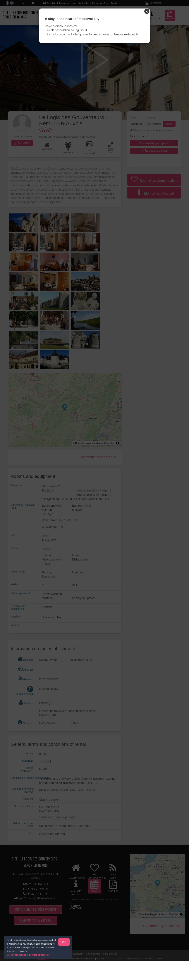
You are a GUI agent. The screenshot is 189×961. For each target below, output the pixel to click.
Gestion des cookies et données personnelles (28, 954)
